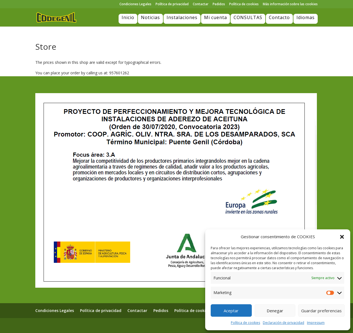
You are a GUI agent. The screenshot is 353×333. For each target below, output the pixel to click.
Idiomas (305, 17)
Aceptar (231, 310)
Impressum (316, 322)
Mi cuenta (215, 17)
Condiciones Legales (135, 4)
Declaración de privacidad (283, 322)
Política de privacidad (172, 4)
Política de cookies (245, 322)
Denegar (275, 310)
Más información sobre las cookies (290, 4)
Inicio (128, 17)
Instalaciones (182, 17)
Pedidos (219, 4)
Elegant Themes (65, 325)
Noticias (150, 17)
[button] (342, 237)
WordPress (110, 325)
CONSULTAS (248, 17)
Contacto (279, 17)
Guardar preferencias (321, 310)
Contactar (200, 4)
